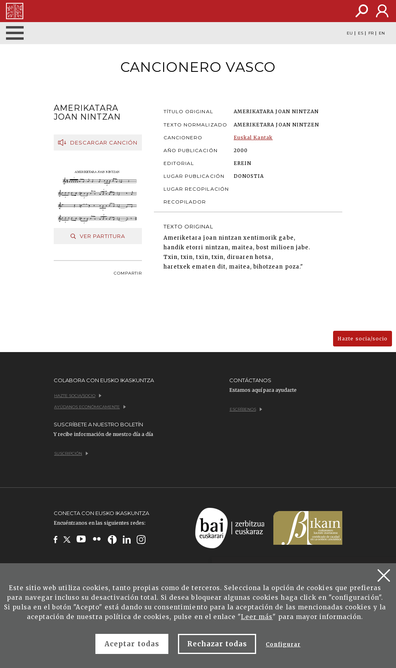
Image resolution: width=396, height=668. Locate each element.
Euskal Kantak (253, 137)
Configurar (283, 644)
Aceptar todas (132, 643)
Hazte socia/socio (362, 339)
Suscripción (71, 453)
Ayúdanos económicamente (90, 406)
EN (382, 33)
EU (350, 33)
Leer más (257, 617)
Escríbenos (246, 409)
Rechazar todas (217, 643)
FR (371, 33)
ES (360, 33)
